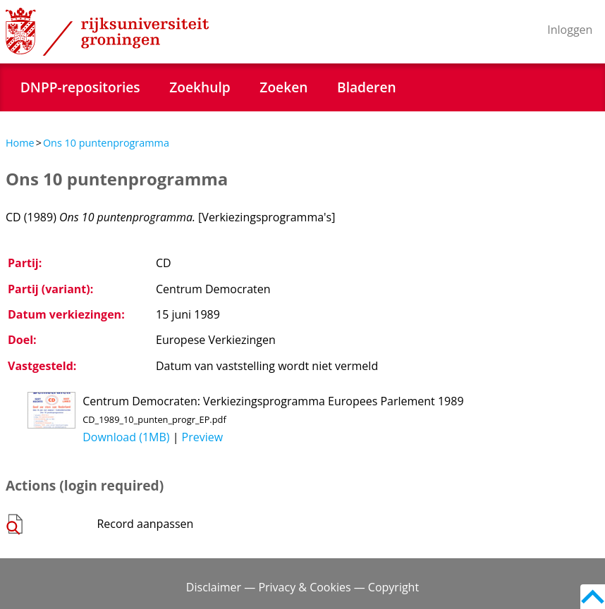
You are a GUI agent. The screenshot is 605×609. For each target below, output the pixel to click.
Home (20, 142)
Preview (203, 437)
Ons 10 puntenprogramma (106, 142)
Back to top (592, 596)
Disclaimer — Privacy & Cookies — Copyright (302, 587)
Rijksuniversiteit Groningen (107, 31)
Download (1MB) (125, 437)
